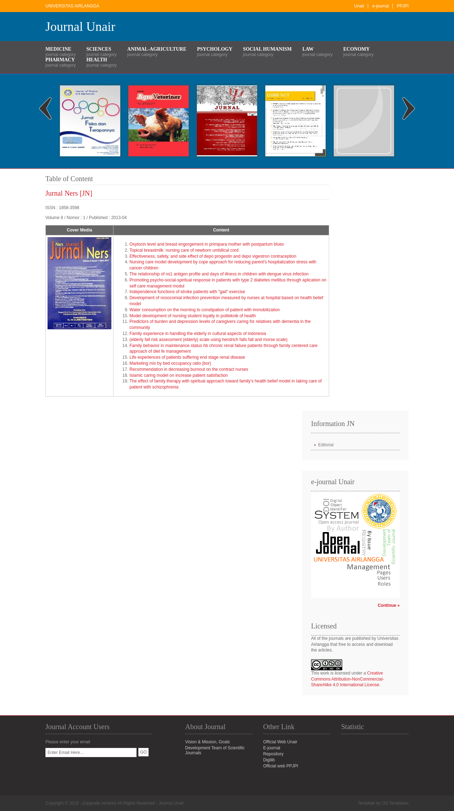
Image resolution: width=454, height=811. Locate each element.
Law (308, 49)
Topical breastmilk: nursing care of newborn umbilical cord (183, 250)
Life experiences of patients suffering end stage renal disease (187, 357)
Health (96, 59)
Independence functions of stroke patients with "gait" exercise (187, 291)
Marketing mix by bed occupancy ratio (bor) (170, 363)
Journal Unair (80, 26)
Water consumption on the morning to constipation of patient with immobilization (204, 309)
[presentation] (99, 771)
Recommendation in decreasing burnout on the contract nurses (188, 369)
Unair (359, 6)
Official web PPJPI (280, 766)
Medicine (58, 49)
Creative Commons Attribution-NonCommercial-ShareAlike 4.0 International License (347, 679)
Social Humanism (267, 49)
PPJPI (403, 6)
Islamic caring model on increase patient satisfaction (178, 375)
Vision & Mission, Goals (207, 741)
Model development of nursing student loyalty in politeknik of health (192, 315)
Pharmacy (60, 59)
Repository (273, 753)
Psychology (215, 49)
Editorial (325, 444)
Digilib (269, 759)
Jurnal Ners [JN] (68, 193)
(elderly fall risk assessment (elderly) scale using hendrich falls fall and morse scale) (208, 339)
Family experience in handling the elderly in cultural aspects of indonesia (197, 333)
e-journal (380, 6)
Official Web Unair (280, 741)
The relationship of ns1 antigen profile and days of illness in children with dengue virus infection (219, 274)
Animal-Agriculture (157, 49)
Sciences (98, 49)
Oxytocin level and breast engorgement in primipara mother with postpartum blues (206, 244)
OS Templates (395, 803)
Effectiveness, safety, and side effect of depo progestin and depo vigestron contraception (212, 256)
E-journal (271, 747)
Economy (356, 49)
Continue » (389, 605)
